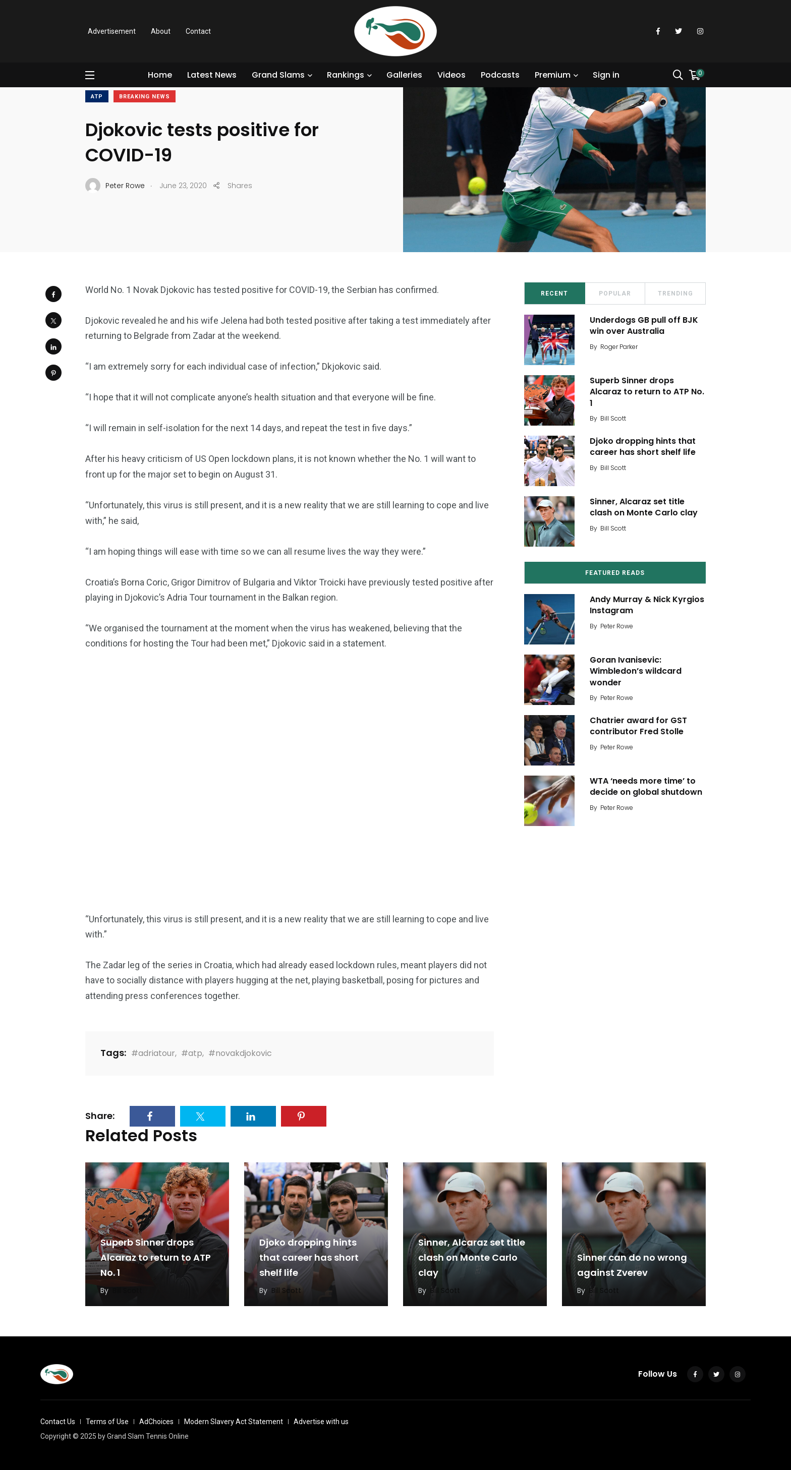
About (161, 31)
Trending (675, 293)
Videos (451, 75)
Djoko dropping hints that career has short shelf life (643, 446)
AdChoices (156, 1422)
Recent (554, 293)
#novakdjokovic (240, 1053)
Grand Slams (278, 75)
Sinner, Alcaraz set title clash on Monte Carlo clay (644, 507)
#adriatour (153, 1053)
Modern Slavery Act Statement (233, 1422)
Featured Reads (615, 572)
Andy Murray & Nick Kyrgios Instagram (647, 605)
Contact (198, 31)
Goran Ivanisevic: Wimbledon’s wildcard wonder (636, 671)
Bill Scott (613, 418)
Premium (553, 75)
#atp (191, 1053)
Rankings (345, 75)
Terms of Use (107, 1422)
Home (160, 75)
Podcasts (500, 75)
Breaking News (144, 96)
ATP (97, 96)
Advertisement (112, 31)
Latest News (212, 75)
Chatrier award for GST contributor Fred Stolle (638, 726)
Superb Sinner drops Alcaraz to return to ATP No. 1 (647, 392)
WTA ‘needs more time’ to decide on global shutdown (646, 786)
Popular (615, 293)
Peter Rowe (616, 626)
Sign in (606, 75)
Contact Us (57, 1422)
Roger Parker (619, 346)
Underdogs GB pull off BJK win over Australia (644, 325)
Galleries (404, 75)
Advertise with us (321, 1422)
